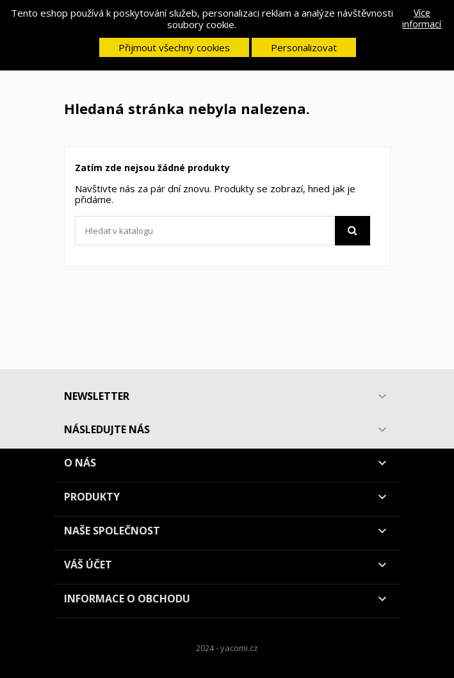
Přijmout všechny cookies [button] (174, 47)
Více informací (421, 18)
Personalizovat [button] (304, 47)
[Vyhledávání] (222, 230)
